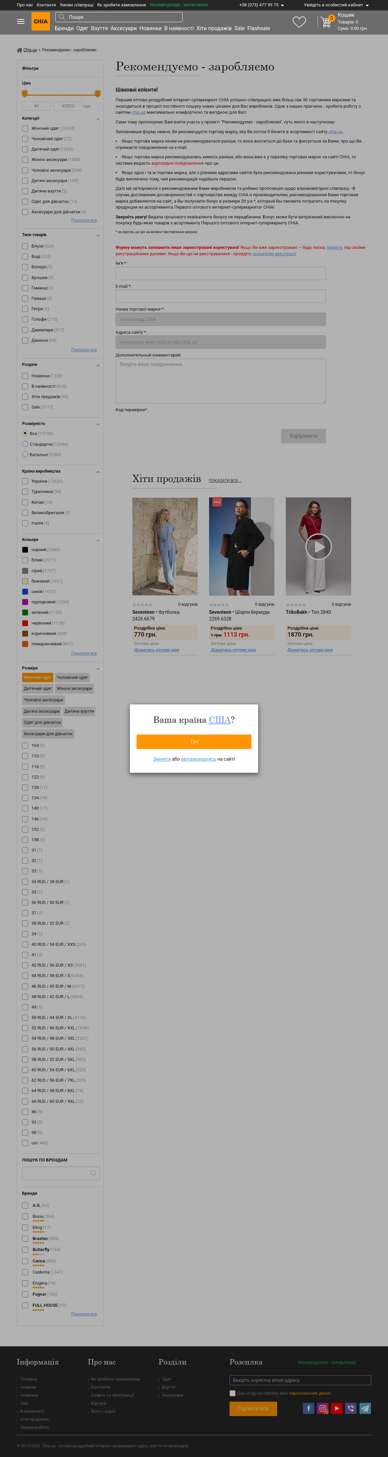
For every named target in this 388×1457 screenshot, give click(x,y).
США (220, 719)
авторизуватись (198, 759)
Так (194, 741)
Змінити (162, 759)
